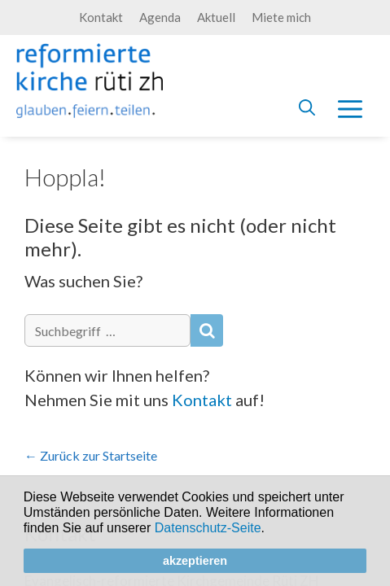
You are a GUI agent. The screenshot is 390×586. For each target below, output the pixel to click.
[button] (270, 529)
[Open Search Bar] (306, 107)
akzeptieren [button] (195, 560)
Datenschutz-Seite (208, 528)
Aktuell (216, 17)
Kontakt (101, 17)
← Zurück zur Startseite (90, 455)
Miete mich (281, 17)
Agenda (160, 17)
